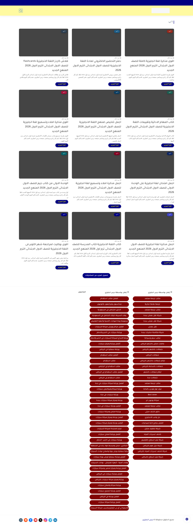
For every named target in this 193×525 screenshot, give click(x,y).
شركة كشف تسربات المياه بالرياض (152, 452)
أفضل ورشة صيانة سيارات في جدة (109, 384)
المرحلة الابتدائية (135, 10)
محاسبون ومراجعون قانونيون (109, 304)
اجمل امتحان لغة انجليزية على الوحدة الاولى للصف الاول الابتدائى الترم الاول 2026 (152, 188)
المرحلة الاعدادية (115, 10)
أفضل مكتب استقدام (109, 355)
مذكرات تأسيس (61, 10)
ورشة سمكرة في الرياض (109, 350)
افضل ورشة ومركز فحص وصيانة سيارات (109, 468)
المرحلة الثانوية (96, 10)
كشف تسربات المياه (152, 435)
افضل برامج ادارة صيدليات (152, 423)
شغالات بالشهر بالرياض (152, 350)
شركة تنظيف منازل (153, 429)
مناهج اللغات (79, 10)
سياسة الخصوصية (148, 3)
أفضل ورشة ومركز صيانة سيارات (109, 418)
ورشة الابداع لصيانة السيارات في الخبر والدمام (109, 338)
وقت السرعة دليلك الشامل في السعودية (109, 316)
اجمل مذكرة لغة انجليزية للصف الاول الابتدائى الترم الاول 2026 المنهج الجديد (151, 247)
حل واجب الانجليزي (152, 418)
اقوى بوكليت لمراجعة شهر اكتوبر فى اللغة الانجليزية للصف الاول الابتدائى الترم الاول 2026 (44, 249)
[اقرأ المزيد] (167, 84)
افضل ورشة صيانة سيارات (109, 502)
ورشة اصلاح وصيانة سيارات (109, 412)
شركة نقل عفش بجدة (152, 316)
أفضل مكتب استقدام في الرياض (109, 372)
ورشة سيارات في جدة (109, 395)
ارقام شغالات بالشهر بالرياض (152, 361)
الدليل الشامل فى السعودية (109, 310)
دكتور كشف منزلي (152, 412)
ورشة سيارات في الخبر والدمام (109, 333)
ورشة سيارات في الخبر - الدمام (109, 440)
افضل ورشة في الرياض (109, 497)
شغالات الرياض (152, 355)
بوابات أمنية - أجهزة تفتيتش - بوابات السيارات (109, 463)
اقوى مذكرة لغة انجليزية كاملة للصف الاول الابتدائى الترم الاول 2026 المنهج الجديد (152, 66)
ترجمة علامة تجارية (152, 304)
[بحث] (21, 11)
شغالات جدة (152, 378)
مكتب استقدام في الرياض (109, 378)
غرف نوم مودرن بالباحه (152, 389)
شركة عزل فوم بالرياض (152, 446)
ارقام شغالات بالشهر (152, 372)
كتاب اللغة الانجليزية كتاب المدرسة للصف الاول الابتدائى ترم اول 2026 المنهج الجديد (96, 247)
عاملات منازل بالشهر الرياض (152, 344)
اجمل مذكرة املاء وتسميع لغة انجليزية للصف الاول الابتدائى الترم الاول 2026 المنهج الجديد (98, 188)
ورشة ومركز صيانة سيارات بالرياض (109, 480)
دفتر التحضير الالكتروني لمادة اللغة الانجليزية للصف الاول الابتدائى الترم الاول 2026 (97, 66)
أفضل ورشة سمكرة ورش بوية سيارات (109, 457)
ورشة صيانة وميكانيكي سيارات (109, 389)
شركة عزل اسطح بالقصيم (152, 440)
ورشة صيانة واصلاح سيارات (109, 485)
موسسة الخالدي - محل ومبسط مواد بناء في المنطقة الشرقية (109, 446)
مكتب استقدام (109, 361)
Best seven (152, 395)
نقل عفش (152, 327)
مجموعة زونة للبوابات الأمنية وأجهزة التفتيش (109, 321)
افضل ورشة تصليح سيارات (109, 491)
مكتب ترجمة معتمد (152, 299)
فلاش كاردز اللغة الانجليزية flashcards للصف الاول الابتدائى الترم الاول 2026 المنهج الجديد (45, 66)
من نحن (161, 3)
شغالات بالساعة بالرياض (152, 367)
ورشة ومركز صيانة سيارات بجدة (109, 401)
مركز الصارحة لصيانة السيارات (109, 429)
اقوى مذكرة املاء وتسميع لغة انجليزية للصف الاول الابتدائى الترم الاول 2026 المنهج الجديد (45, 127)
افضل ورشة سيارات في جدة (109, 406)
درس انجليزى (147, 520)
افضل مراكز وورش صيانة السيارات (109, 327)
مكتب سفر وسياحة (152, 338)
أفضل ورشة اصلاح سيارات (109, 435)
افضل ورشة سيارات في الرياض (109, 474)
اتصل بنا (170, 3)
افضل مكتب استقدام (109, 299)
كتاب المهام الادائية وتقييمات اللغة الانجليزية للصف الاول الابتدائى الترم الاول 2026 (150, 127)
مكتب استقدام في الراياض (109, 367)
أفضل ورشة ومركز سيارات (109, 344)
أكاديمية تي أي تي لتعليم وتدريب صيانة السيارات (109, 508)
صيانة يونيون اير (152, 401)
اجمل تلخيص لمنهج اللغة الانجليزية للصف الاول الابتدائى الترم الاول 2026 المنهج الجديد (99, 127)
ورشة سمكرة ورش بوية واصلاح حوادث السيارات (109, 452)
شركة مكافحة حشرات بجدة (152, 333)
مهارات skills (43, 10)
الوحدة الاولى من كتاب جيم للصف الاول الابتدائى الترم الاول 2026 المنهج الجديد (45, 186)
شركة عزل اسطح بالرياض (152, 457)
